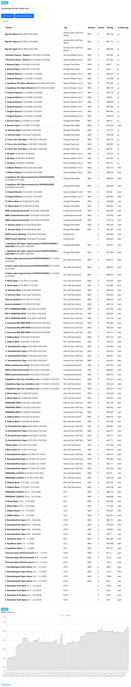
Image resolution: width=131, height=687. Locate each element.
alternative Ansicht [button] (24, 16)
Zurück (4, 3)
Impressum (6, 684)
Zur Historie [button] (8, 16)
